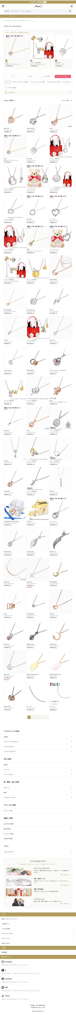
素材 (5, 792)
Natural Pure (52, 340)
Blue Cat (51, 309)
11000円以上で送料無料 (37, 2)
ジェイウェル (53, 219)
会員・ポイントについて (9, 919)
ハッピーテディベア (31, 188)
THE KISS (29, 219)
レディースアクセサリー (11, 742)
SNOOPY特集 (8, 838)
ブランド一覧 (8, 810)
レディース (13, 16)
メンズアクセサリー (10, 751)
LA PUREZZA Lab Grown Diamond (11, 521)
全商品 (6, 737)
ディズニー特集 (8, 834)
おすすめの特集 (8, 824)
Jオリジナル (29, 706)
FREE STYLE (53, 551)
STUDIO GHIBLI (30, 551)
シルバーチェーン (53, 708)
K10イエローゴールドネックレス (34, 251)
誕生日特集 (7, 829)
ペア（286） (29, 76)
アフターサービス (7, 933)
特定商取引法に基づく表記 (38, 1007)
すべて (13, 76)
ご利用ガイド (6, 924)
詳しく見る (64, 874)
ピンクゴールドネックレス (10, 311)
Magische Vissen (30, 644)
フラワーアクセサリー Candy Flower (58, 370)
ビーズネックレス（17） (53, 82)
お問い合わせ (6, 943)
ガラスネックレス (31, 676)
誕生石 (6, 765)
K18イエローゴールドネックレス (12, 64)
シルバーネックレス (59, 64)
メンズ (63, 16)
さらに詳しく (10, 92)
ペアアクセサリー (9, 746)
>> (46, 717)
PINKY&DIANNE (53, 279)
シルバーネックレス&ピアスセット (38, 64)
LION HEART (7, 491)
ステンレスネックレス (54, 341)
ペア (38, 16)
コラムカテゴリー (9, 852)
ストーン (6, 769)
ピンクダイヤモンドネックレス (11, 523)
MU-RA (5, 614)
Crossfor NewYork (31, 128)
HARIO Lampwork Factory (32, 674)
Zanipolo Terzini (53, 644)
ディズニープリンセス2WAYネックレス (58, 402)
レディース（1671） (62, 76)
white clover (6, 644)
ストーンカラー (8, 774)
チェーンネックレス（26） (38, 82)
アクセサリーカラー (10, 797)
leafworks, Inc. (40, 1011)
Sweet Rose (58, 62)
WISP (6, 62)
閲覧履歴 (4, 952)
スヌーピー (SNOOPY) (35, 62)
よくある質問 (6, 928)
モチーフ (6, 787)
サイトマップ (6, 938)
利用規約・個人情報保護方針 (38, 1005)
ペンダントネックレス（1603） (20, 82)
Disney (51, 128)
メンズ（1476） (46, 76)
